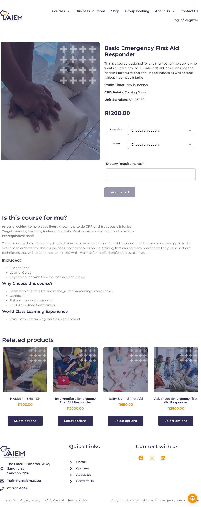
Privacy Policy (30, 500)
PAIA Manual (54, 500)
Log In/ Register (185, 20)
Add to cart (120, 192)
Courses (61, 11)
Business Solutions (90, 11)
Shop (115, 11)
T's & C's (10, 500)
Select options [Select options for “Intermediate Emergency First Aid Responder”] (75, 421)
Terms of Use (78, 500)
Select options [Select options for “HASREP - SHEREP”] (25, 421)
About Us (165, 11)
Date (116, 143)
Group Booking (137, 11)
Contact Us (189, 11)
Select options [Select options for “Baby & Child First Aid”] (126, 421)
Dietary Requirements (125, 164)
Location (116, 129)
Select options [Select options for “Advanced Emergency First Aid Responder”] (176, 421)
